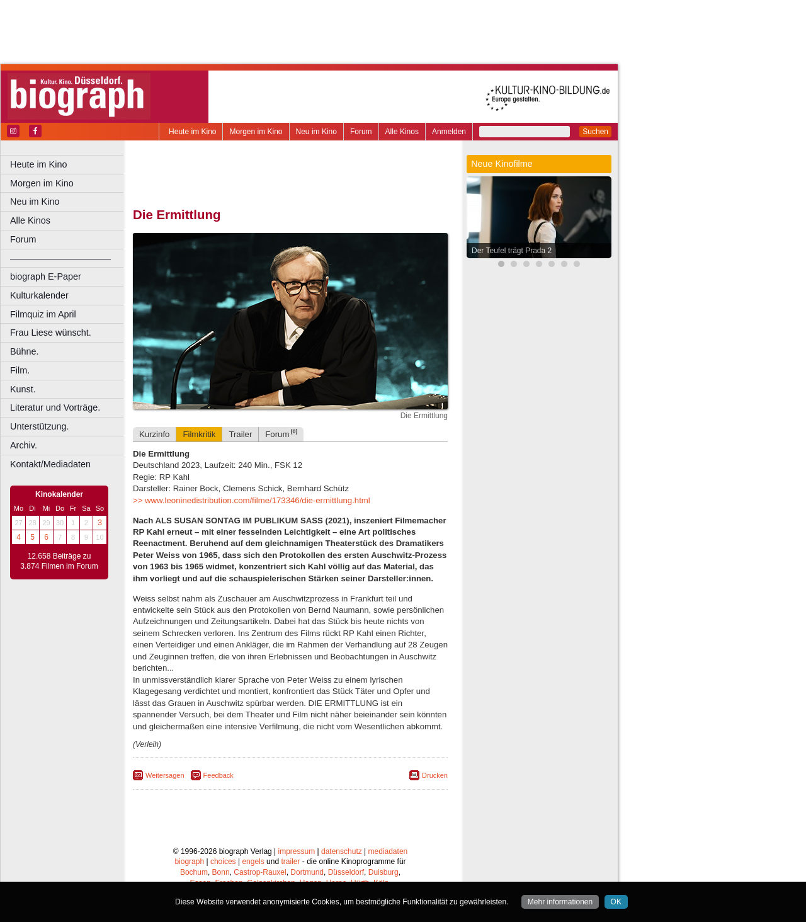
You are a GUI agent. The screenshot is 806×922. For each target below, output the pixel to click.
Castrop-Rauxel (260, 872)
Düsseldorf (346, 872)
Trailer (240, 434)
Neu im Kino (316, 131)
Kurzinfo (154, 434)
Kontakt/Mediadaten (50, 464)
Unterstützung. (39, 426)
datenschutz (341, 851)
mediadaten (388, 851)
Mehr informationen (560, 901)
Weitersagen (164, 775)
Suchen (595, 131)
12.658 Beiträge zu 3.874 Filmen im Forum (59, 561)
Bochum (194, 872)
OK (616, 901)
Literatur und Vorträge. (55, 407)
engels (253, 861)
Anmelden (449, 131)
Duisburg (383, 872)
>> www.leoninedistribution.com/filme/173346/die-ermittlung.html (251, 500)
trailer (290, 861)
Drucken (435, 775)
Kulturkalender (39, 295)
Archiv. (23, 445)
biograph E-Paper (45, 276)
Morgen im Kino (255, 131)
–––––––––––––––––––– (60, 258)
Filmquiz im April (43, 314)
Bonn (221, 872)
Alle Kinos (402, 131)
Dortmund (307, 872)
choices (223, 861)
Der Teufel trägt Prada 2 (512, 250)
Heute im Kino (192, 131)
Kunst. (23, 389)
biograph (189, 861)
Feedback (218, 775)
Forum (361, 131)
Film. (20, 370)
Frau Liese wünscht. (50, 332)
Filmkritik (199, 434)
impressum (296, 851)
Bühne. (24, 351)
